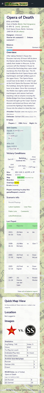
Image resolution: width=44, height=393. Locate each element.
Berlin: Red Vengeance (26, 24)
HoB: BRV (21, 177)
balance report (31, 291)
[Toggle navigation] (31, 4)
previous (25, 26)
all (23, 291)
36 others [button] (20, 31)
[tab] (15, 202)
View (20, 291)
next (17, 26)
